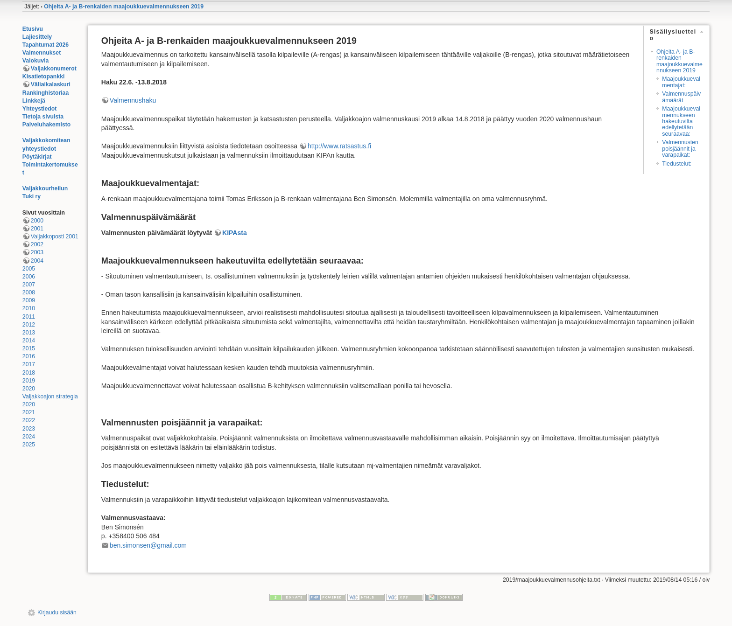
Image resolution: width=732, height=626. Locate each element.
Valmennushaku (133, 100)
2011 (28, 316)
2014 (28, 340)
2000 (37, 220)
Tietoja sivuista (42, 116)
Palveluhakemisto (46, 124)
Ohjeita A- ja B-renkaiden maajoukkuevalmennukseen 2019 (124, 6)
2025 (28, 444)
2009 (28, 300)
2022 (28, 420)
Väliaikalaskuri (50, 84)
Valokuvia (35, 60)
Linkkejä (33, 100)
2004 (37, 260)
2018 (28, 372)
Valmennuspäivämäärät (681, 96)
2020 (28, 388)
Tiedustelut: (676, 163)
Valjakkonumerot (54, 68)
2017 (28, 364)
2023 (28, 428)
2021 (28, 412)
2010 (28, 308)
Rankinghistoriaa (45, 93)
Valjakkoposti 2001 (54, 236)
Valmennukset (41, 52)
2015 (28, 348)
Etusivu (32, 29)
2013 (28, 332)
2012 (28, 324)
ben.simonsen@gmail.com (148, 545)
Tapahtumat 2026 (45, 45)
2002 (37, 244)
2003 (37, 252)
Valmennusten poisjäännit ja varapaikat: (680, 148)
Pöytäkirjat (37, 156)
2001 (37, 228)
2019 (28, 380)
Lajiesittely (37, 37)
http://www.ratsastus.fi (339, 146)
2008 (28, 292)
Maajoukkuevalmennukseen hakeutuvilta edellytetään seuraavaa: (681, 121)
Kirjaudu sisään (57, 612)
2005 (28, 268)
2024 (28, 436)
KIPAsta (234, 232)
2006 (28, 276)
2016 (28, 356)
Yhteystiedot (39, 108)
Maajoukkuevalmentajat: (681, 82)
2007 (28, 284)
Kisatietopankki (43, 76)
